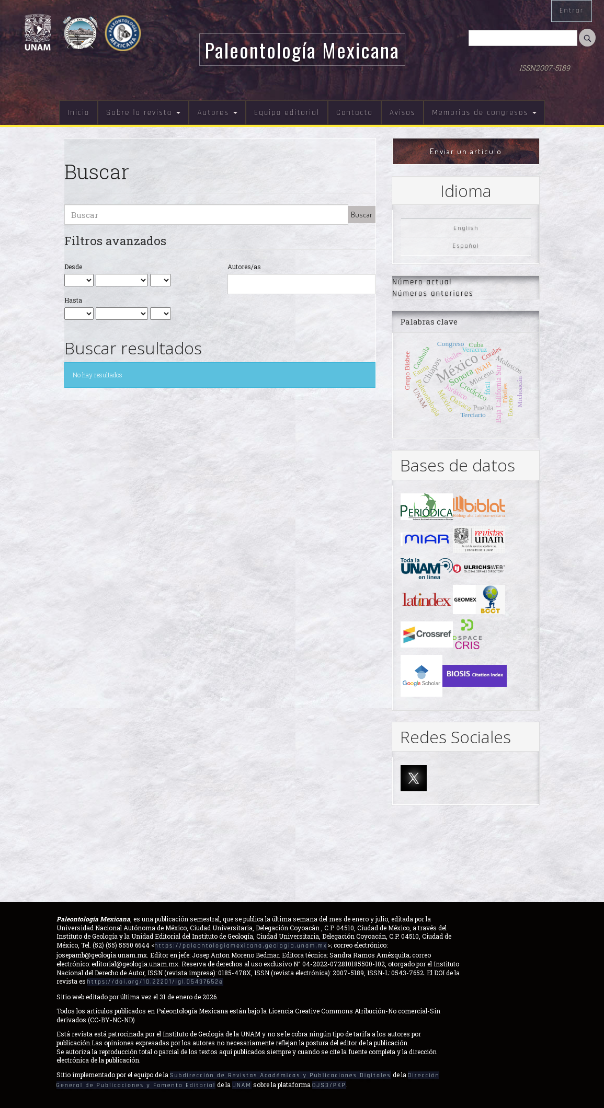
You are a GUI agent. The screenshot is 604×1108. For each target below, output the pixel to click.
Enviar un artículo (466, 151)
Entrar (572, 10)
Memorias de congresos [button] (484, 113)
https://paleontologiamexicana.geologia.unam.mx (241, 946)
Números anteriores (432, 293)
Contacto (354, 113)
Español (466, 246)
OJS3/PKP (329, 1085)
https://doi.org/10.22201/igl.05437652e (155, 982)
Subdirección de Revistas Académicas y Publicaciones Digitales (280, 1075)
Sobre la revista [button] (143, 113)
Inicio (78, 113)
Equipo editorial (287, 113)
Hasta (73, 300)
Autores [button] (217, 113)
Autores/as (244, 266)
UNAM (241, 1085)
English (465, 228)
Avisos (402, 113)
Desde (73, 266)
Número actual (422, 282)
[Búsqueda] (523, 38)
